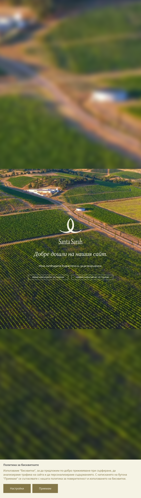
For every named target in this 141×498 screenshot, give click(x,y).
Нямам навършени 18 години (92, 277)
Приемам (45, 488)
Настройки (17, 488)
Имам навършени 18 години (48, 277)
